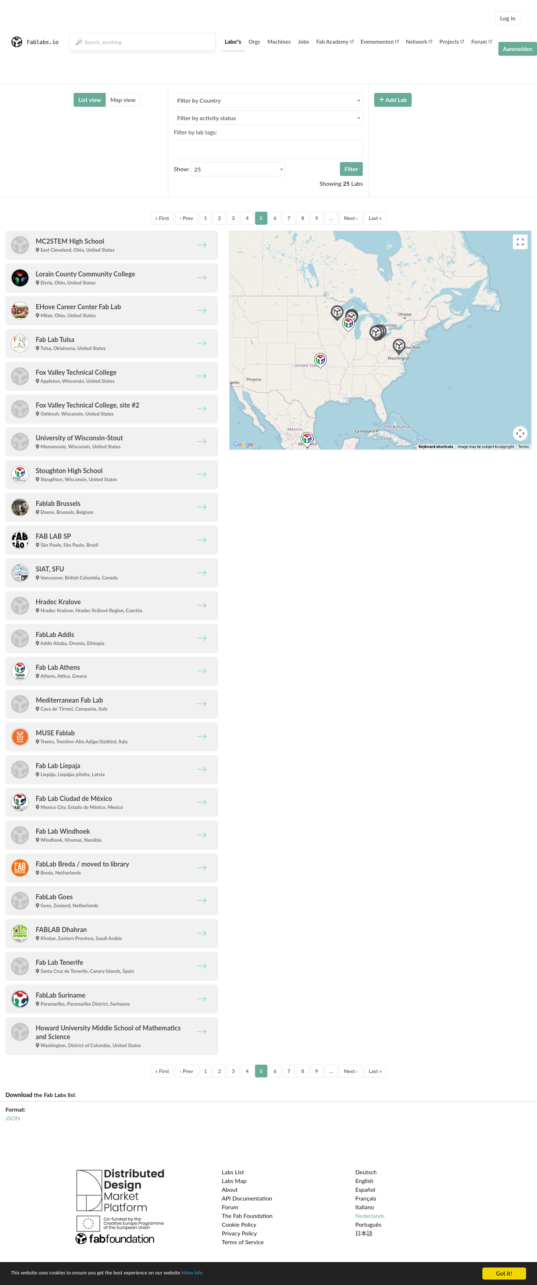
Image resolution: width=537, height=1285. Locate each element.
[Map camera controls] (520, 433)
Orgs (254, 41)
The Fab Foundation (247, 1215)
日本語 (364, 1233)
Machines (279, 41)
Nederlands (369, 1215)
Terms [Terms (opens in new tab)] (523, 447)
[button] (375, 333)
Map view (123, 99)
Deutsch (366, 1171)
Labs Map (234, 1180)
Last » (375, 218)
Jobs (303, 41)
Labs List (233, 1171)
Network (419, 41)
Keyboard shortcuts (436, 447)
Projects (451, 41)
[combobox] (268, 100)
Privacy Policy (239, 1233)
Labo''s (233, 41)
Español (365, 1189)
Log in (508, 18)
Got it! (504, 1273)
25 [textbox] (197, 169)
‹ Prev (186, 218)
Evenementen (380, 41)
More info (224, 1274)
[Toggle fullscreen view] (520, 242)
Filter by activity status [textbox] (206, 117)
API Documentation (247, 1198)
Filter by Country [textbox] (199, 100)
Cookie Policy (239, 1224)
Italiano (364, 1206)
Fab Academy (334, 41)
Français (365, 1198)
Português (368, 1224)
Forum (481, 41)
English (364, 1180)
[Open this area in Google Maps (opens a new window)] (243, 444)
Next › (351, 218)
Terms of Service (243, 1241)
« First (162, 218)
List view (89, 99)
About (230, 1189)
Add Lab (393, 99)
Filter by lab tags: (195, 132)
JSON (12, 1118)
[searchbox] (178, 149)
